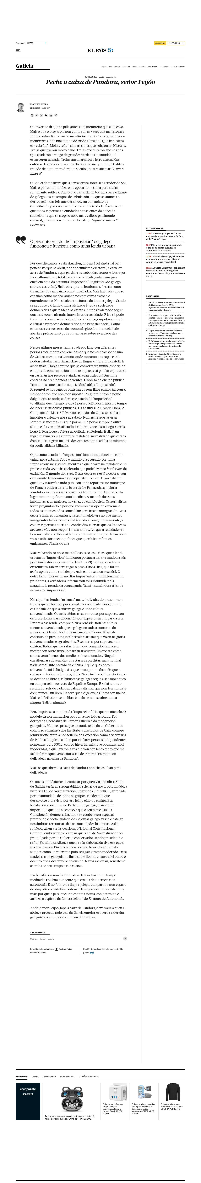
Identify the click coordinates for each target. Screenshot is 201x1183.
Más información (38, 952)
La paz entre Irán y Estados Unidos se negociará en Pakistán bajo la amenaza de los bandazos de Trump (166, 333)
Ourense (142, 67)
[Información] (115, 77)
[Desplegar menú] (18, 50)
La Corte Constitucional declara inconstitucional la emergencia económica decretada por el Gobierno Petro (165, 272)
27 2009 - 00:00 (39, 108)
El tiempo (165, 67)
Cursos (35, 1076)
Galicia (24, 66)
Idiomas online (67, 1076)
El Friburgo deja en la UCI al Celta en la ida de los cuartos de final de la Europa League (164, 236)
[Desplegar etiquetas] (125, 938)
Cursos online (49, 1076)
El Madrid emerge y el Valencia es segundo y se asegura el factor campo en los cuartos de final (165, 259)
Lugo (134, 67)
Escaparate (21, 1076)
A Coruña (126, 67)
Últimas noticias (178, 67)
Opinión (33, 939)
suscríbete (160, 43)
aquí (92, 952)
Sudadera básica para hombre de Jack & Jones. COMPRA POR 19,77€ (172, 1106)
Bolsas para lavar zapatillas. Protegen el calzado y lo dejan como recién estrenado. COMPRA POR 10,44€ (143, 1109)
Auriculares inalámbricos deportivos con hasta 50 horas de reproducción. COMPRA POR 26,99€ (69, 1117)
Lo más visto (152, 296)
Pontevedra (153, 67)
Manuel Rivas (39, 104)
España (104, 67)
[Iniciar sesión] (176, 43)
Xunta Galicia (114, 67)
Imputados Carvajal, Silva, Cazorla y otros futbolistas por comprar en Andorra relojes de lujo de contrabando (166, 356)
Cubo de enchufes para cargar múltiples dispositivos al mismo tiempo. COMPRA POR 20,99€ (113, 1109)
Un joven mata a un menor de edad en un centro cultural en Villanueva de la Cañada (164, 248)
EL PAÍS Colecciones (88, 1076)
